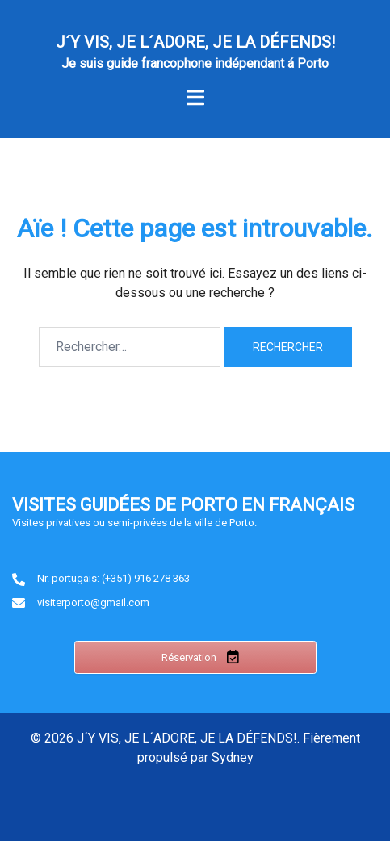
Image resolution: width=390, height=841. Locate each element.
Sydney (233, 757)
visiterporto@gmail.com (93, 602)
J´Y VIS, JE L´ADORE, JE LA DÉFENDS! (195, 42)
